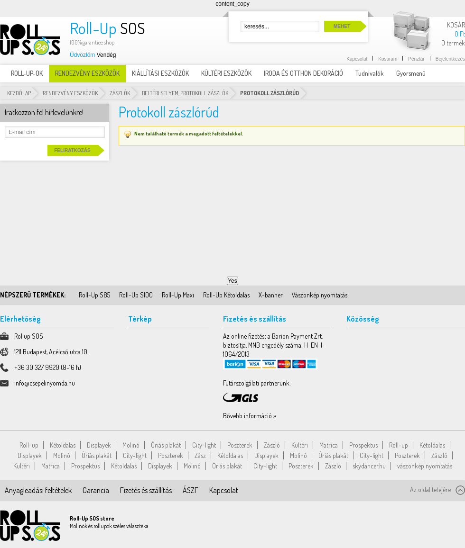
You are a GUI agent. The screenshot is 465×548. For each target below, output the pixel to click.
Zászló (272, 445)
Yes (232, 281)
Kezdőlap (19, 93)
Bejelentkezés (450, 59)
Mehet (342, 26)
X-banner (271, 295)
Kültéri (299, 445)
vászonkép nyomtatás (424, 466)
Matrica (328, 445)
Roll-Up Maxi (178, 295)
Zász (200, 455)
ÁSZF (190, 490)
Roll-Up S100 (136, 295)
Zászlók (120, 93)
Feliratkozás (72, 150)
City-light (204, 445)
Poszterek (239, 445)
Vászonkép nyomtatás (319, 295)
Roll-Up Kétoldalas (226, 295)
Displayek (99, 445)
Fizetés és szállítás (146, 490)
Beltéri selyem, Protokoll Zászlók (185, 93)
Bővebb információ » (249, 416)
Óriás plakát (166, 445)
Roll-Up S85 (94, 295)
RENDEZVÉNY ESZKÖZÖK (70, 93)
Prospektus (363, 445)
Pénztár (416, 59)
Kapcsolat (356, 59)
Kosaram (387, 59)
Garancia (96, 490)
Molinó (131, 445)
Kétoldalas (62, 445)
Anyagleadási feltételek (38, 490)
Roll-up (28, 445)
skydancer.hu (369, 466)
